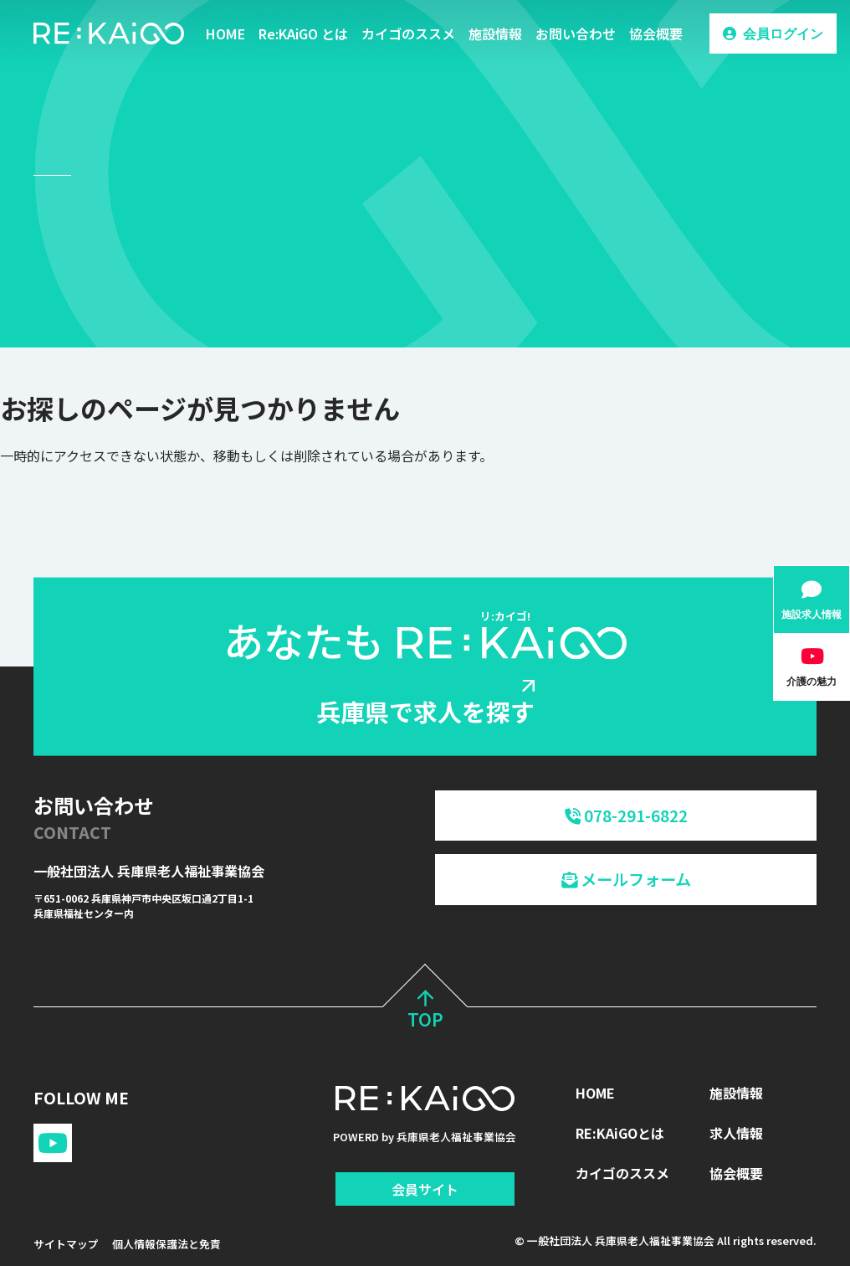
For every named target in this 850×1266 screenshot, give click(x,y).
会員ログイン (783, 33)
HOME (225, 33)
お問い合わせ (575, 33)
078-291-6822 (626, 815)
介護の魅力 (811, 681)
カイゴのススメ (408, 33)
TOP (425, 1012)
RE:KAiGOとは (620, 1133)
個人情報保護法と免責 (166, 1244)
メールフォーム (626, 879)
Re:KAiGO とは (303, 33)
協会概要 (656, 33)
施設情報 (495, 33)
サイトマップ (66, 1244)
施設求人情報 (811, 614)
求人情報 (736, 1133)
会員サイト (425, 1189)
